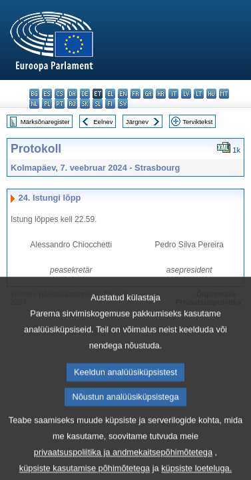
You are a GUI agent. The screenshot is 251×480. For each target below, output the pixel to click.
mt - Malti (224, 94)
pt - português (60, 104)
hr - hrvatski (161, 94)
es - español (47, 94)
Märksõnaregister (45, 121)
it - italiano (173, 94)
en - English (123, 94)
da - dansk (72, 94)
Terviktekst (197, 121)
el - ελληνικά (110, 94)
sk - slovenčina (85, 104)
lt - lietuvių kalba (199, 94)
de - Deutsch (85, 94)
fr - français (135, 94)
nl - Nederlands (34, 104)
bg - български (34, 94)
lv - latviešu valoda (186, 94)
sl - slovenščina (98, 104)
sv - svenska (123, 104)
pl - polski (47, 104)
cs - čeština (60, 94)
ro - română (72, 104)
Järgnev (137, 121)
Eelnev (103, 121)
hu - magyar (211, 94)
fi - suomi (110, 104)
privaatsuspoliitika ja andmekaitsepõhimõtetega (123, 468)
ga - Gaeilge (148, 94)
